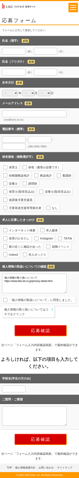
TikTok (68, 238)
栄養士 (13, 183)
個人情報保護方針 (25, 467)
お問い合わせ (46, 467)
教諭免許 (46, 175)
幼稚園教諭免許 (19, 175)
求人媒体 (52, 230)
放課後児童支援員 (20, 200)
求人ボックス (37, 254)
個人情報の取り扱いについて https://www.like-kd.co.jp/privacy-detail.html (34, 283)
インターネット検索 (22, 230)
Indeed (13, 254)
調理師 (32, 183)
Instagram (46, 238)
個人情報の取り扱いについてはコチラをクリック (26, 312)
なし (55, 208)
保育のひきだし (19, 238)
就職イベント (61, 246)
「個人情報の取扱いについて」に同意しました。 (41, 300)
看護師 (66, 175)
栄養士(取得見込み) (57, 191)
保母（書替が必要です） (44, 167)
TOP (9, 467)
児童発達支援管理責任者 (25, 208)
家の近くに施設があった (25, 246)
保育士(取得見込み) (21, 191)
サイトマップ (64, 467)
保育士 (13, 167)
